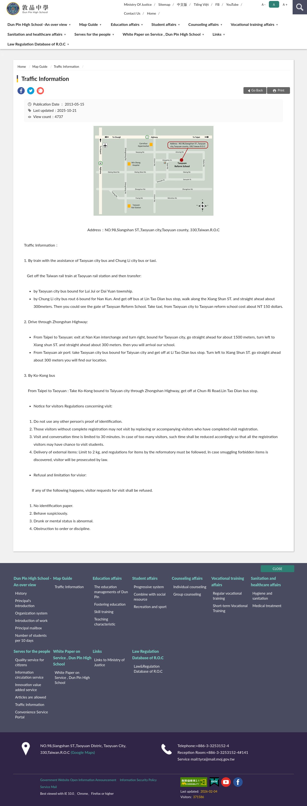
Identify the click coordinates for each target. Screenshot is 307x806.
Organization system (31, 613)
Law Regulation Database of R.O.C (36, 44)
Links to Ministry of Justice (109, 662)
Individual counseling (189, 587)
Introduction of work (31, 620)
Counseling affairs (203, 24)
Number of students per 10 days (31, 638)
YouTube (232, 4)
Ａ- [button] (263, 4)
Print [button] (280, 90)
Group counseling (187, 594)
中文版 (182, 4)
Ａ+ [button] (284, 4)
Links (217, 34)
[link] (21, 91)
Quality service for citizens (29, 662)
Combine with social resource (149, 596)
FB (217, 4)
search (300, 7)
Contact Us (132, 13)
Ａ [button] (274, 4)
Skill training (103, 611)
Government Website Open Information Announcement (78, 780)
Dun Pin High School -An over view (37, 24)
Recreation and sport (150, 606)
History (21, 593)
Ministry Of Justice (138, 4)
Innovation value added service (28, 687)
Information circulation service (29, 674)
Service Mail (48, 787)
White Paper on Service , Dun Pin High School (162, 34)
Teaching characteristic (104, 621)
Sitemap (164, 4)
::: (4, 4)
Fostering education (109, 604)
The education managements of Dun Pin (111, 592)
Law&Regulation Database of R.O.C (148, 668)
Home (151, 13)
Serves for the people (92, 34)
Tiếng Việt (201, 4)
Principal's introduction (25, 603)
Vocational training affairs (252, 24)
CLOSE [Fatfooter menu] (277, 569)
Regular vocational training (227, 595)
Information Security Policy (138, 780)
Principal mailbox (28, 628)
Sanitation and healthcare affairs (34, 34)
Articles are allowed (30, 697)
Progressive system (149, 587)
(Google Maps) (83, 752)
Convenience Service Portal (31, 714)
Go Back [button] (257, 90)
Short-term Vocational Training (230, 608)
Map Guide (88, 24)
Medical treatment (266, 605)
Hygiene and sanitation (262, 595)
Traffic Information (66, 66)
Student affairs (163, 24)
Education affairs (125, 24)
